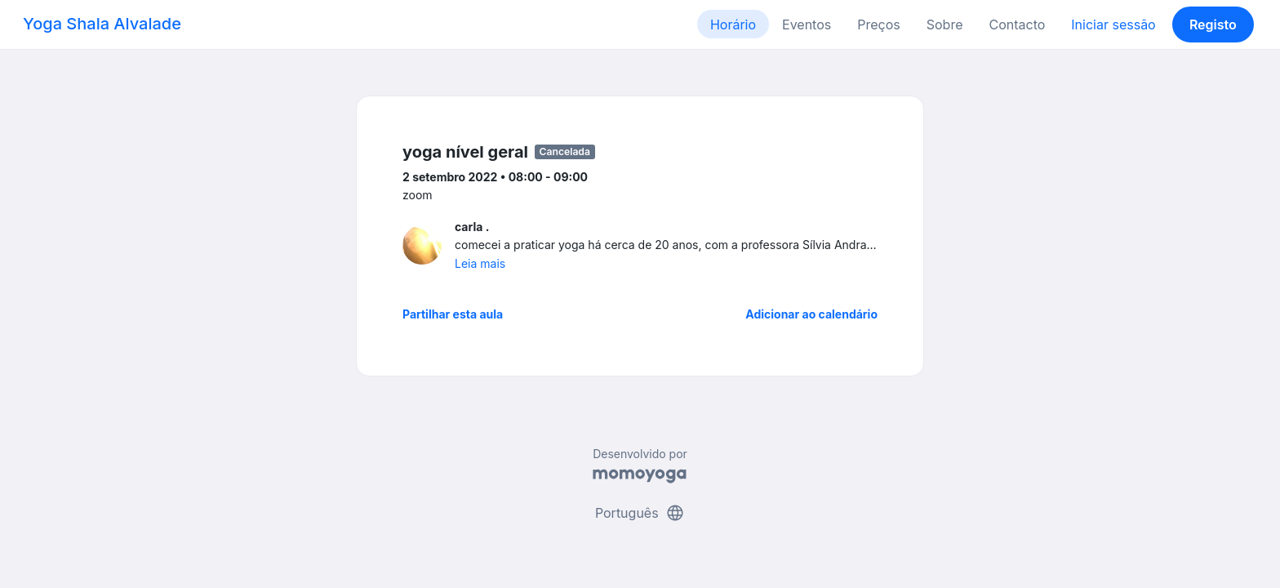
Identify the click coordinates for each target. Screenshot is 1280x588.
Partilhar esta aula (452, 314)
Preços (878, 24)
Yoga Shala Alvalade (102, 23)
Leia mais (480, 263)
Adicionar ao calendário (811, 314)
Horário (733, 24)
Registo (1213, 24)
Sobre (945, 24)
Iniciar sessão (1113, 24)
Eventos (806, 24)
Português (640, 513)
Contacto (1017, 24)
